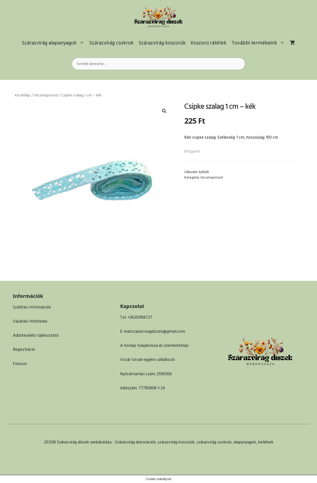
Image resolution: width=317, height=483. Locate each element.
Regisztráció (24, 349)
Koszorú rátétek (209, 42)
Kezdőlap (22, 95)
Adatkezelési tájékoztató (36, 335)
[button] (164, 111)
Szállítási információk (32, 307)
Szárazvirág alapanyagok (54, 43)
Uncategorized (46, 95)
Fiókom (20, 364)
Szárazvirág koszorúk (162, 42)
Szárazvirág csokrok (111, 42)
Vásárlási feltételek (30, 321)
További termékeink (259, 43)
